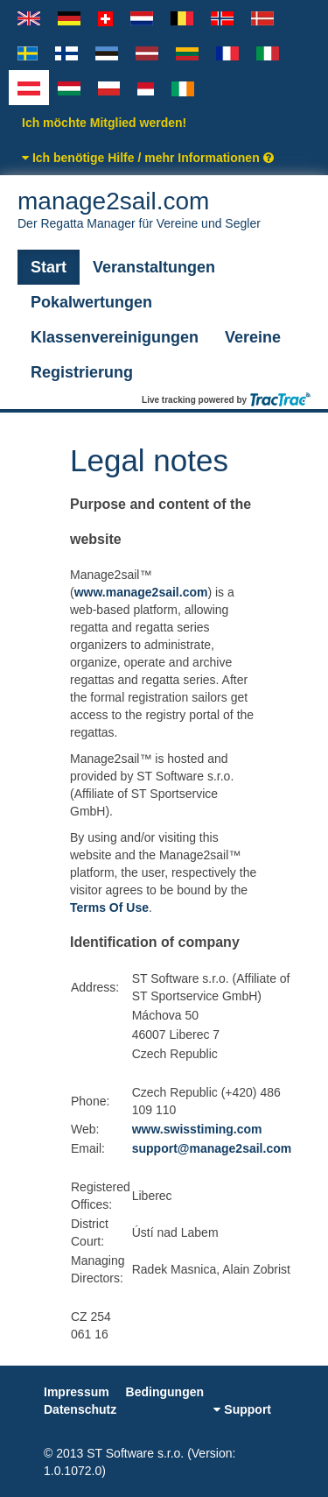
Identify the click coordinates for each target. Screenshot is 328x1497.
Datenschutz (80, 1409)
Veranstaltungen (154, 267)
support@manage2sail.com (211, 1148)
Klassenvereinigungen (115, 337)
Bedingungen (165, 1392)
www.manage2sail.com (141, 592)
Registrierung (82, 372)
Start (48, 267)
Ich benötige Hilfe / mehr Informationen (148, 158)
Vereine (253, 337)
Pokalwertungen (91, 302)
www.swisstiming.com (197, 1129)
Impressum (76, 1392)
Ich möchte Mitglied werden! (104, 123)
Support (242, 1409)
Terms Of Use (109, 907)
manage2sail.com (164, 209)
